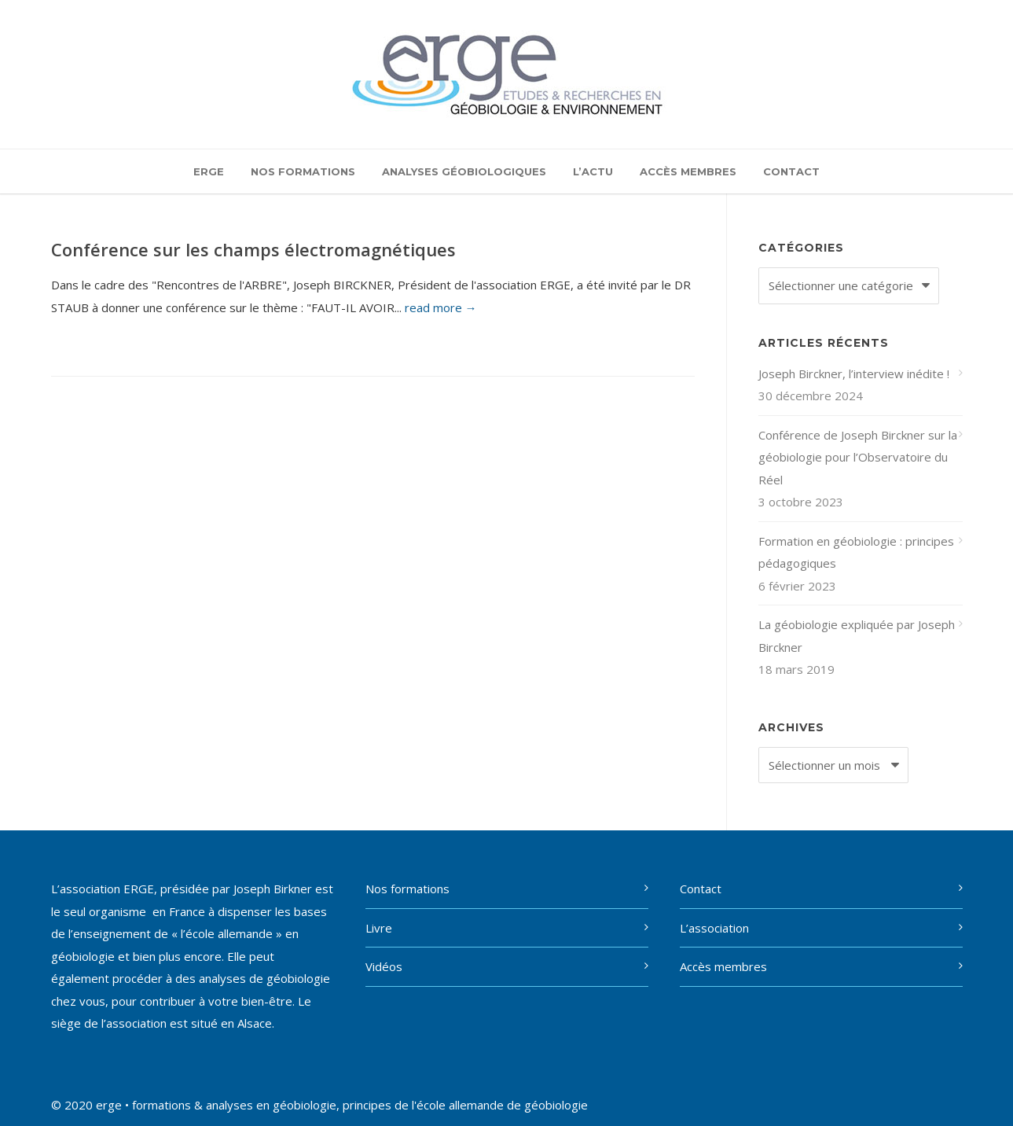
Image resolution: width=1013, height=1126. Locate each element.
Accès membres (688, 171)
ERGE (208, 171)
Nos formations (303, 171)
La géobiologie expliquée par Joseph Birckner (856, 635)
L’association (714, 928)
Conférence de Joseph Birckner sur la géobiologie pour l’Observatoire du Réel (857, 457)
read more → (441, 307)
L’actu (593, 171)
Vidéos (383, 966)
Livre (378, 928)
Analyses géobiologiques (464, 171)
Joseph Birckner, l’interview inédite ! (853, 373)
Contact (791, 171)
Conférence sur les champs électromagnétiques (253, 249)
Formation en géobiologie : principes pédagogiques (856, 552)
